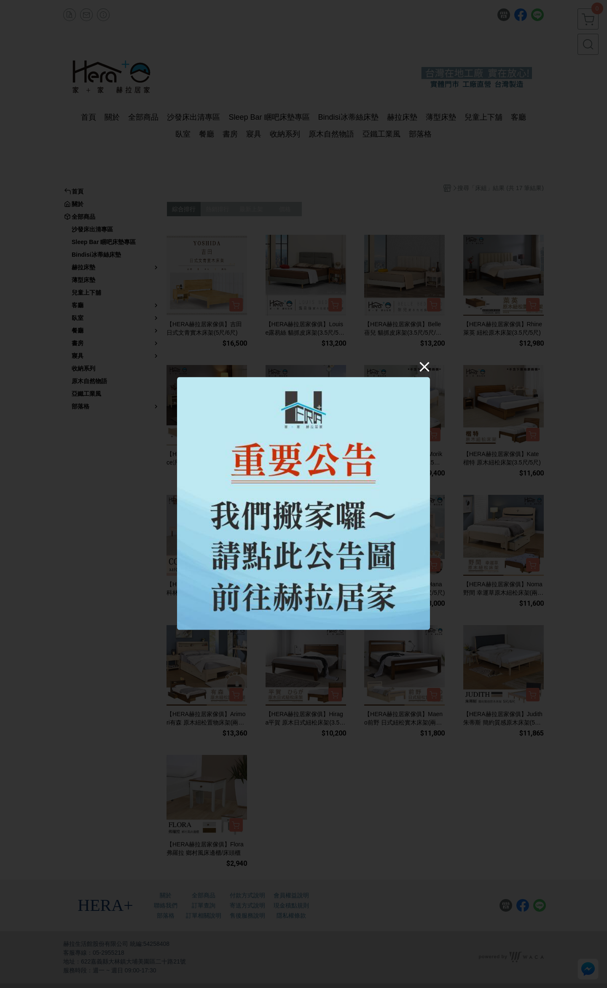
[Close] (424, 366)
